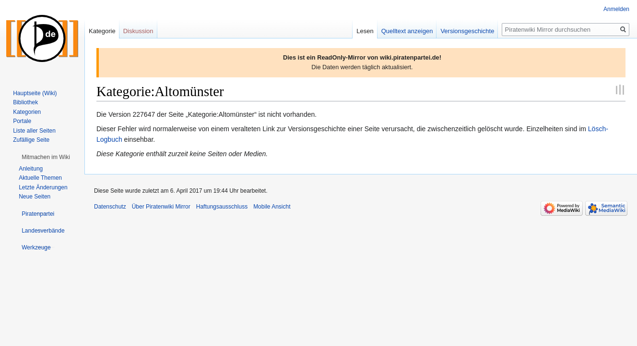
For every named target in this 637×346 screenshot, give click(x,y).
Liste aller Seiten (34, 130)
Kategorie (102, 31)
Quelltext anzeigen (407, 31)
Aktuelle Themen (40, 177)
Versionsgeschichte (467, 31)
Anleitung (31, 168)
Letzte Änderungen (43, 187)
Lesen (364, 31)
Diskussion (138, 31)
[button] (46, 157)
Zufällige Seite (31, 139)
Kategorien (27, 112)
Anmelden (616, 9)
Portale (22, 121)
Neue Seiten (34, 196)
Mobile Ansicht (271, 206)
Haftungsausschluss (222, 206)
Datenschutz (110, 206)
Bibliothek (25, 102)
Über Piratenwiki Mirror (161, 206)
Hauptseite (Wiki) (35, 93)
